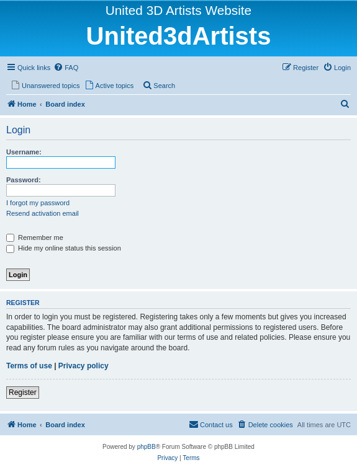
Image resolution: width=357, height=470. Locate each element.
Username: (24, 152)
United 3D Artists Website (178, 10)
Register (23, 392)
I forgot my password (38, 202)
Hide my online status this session (63, 248)
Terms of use (29, 365)
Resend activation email (42, 213)
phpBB (146, 446)
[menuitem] (65, 67)
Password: (23, 180)
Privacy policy (83, 365)
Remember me (34, 237)
